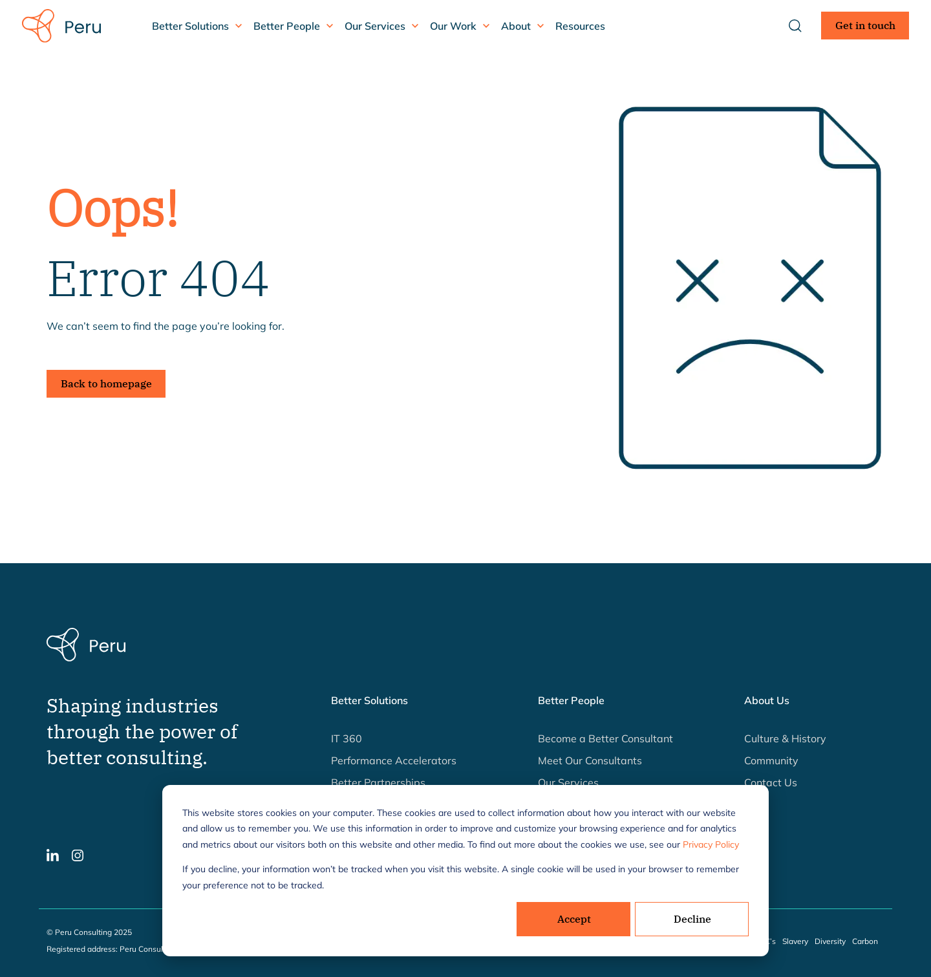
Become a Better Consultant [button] (605, 738)
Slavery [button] (795, 941)
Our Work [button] (453, 25)
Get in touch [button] (865, 25)
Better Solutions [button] (190, 25)
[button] (53, 854)
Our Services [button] (375, 25)
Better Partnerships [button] (378, 782)
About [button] (516, 25)
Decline (692, 918)
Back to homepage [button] (106, 383)
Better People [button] (286, 25)
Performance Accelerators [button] (393, 760)
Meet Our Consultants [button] (590, 760)
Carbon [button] (865, 941)
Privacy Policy (711, 844)
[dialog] (465, 870)
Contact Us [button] (770, 782)
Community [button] (771, 760)
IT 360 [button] (346, 738)
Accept (574, 918)
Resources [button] (580, 25)
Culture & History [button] (785, 738)
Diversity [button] (830, 941)
